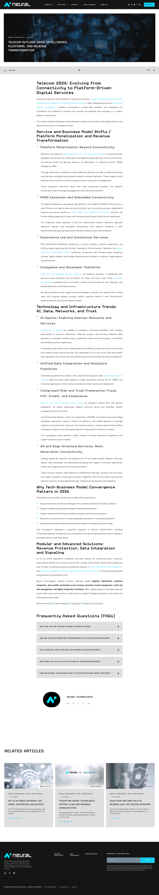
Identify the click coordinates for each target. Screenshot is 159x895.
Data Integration (62, 603)
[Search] (140, 4)
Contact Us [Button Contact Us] (149, 4)
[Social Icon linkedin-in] (129, 4)
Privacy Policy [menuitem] (64, 887)
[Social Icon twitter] (134, 4)
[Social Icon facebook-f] (131, 4)
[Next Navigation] (151, 70)
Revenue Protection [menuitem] (58, 854)
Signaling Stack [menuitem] (91, 854)
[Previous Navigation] (9, 70)
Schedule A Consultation (92, 603)
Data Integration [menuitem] (74, 854)
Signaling (75, 603)
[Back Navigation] (79, 70)
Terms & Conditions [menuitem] (50, 887)
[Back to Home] (17, 4)
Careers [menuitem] (74, 887)
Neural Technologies (15, 37)
